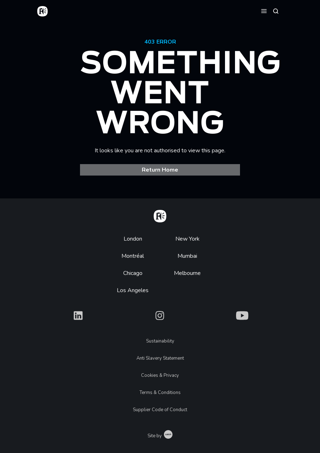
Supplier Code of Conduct (160, 410)
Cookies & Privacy (160, 375)
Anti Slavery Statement (160, 358)
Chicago (132, 273)
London (133, 239)
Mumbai (187, 256)
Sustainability (160, 341)
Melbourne (187, 273)
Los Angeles (133, 290)
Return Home (160, 170)
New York (187, 239)
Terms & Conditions (160, 392)
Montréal (132, 256)
